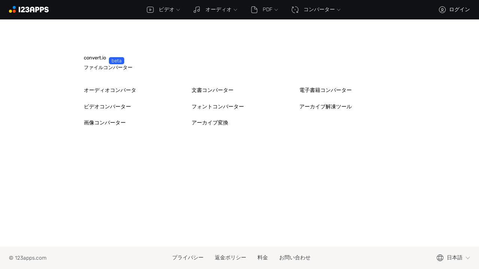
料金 (262, 257)
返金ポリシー (230, 257)
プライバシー (188, 257)
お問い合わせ (295, 257)
